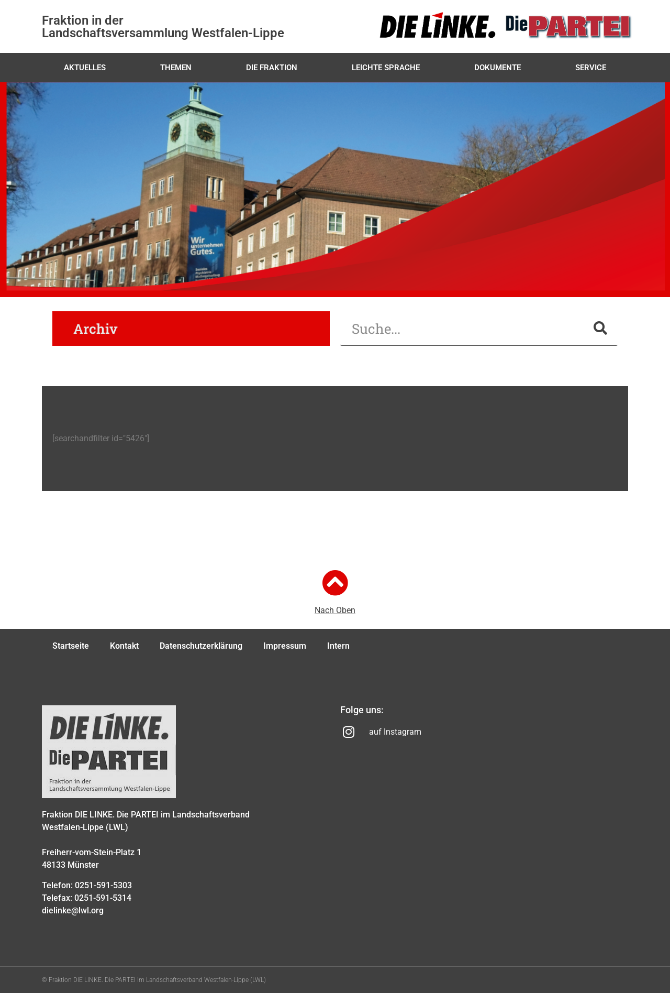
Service (590, 67)
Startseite (70, 646)
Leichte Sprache (386, 67)
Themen (176, 67)
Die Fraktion (271, 67)
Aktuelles (85, 67)
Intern (338, 646)
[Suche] (600, 328)
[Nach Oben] (335, 583)
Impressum (284, 646)
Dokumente (497, 67)
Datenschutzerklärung (201, 646)
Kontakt (124, 646)
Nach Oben (335, 610)
